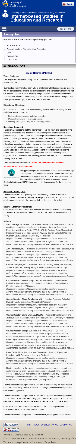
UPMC (55, 425)
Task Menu (66, 28)
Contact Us (66, 425)
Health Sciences (42, 425)
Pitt (29, 425)
